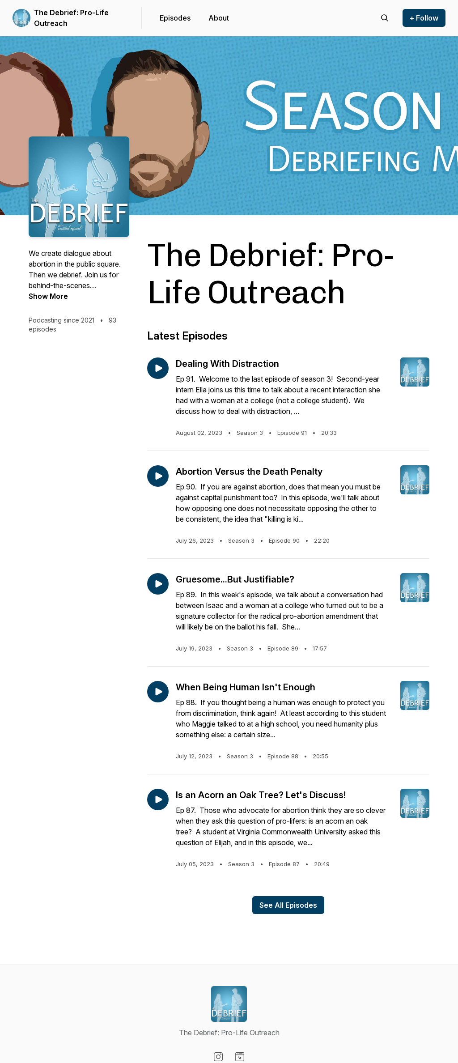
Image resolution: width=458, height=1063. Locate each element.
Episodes (175, 17)
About (218, 17)
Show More (48, 296)
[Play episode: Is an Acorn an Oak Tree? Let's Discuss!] (158, 799)
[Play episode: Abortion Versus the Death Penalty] (158, 476)
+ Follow (424, 17)
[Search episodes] (384, 18)
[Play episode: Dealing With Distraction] (158, 368)
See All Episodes (288, 905)
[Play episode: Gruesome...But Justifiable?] (158, 584)
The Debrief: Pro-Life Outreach (71, 18)
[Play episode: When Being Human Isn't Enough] (158, 691)
